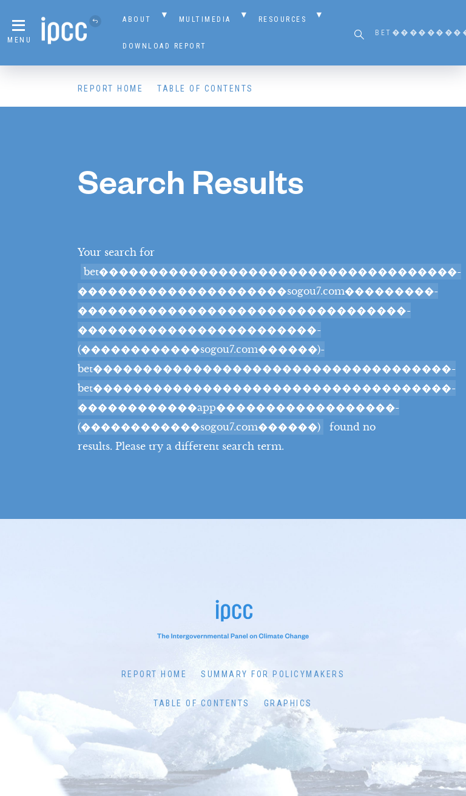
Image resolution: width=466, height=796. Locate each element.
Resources (282, 19)
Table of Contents (205, 88)
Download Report (165, 46)
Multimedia (205, 19)
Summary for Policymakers (273, 674)
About (137, 19)
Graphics (288, 703)
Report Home (111, 88)
